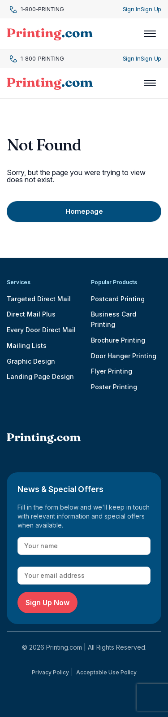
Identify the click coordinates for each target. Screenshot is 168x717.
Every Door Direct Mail (41, 330)
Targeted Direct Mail (39, 299)
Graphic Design (31, 361)
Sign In (132, 9)
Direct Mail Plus (31, 314)
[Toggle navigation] (149, 34)
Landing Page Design (40, 376)
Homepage (84, 211)
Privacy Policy (50, 672)
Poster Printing (114, 387)
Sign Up (151, 9)
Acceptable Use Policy (106, 672)
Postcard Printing (118, 299)
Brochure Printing (118, 340)
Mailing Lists (27, 345)
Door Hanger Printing (123, 356)
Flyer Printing (111, 371)
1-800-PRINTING (37, 9)
